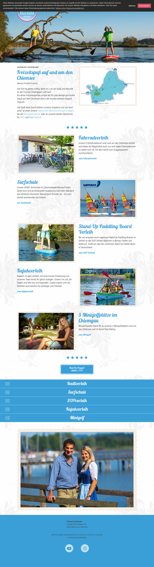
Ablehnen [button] (132, 6)
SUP (22, 117)
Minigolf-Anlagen (66, 110)
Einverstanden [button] (144, 6)
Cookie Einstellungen (91, 535)
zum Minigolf (85, 334)
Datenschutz (71, 535)
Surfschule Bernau (32, 114)
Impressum (57, 535)
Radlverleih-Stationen (47, 110)
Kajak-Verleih (35, 117)
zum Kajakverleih (25, 291)
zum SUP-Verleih (87, 252)
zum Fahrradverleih (87, 158)
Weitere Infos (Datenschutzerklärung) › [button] (70, 8)
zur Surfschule (24, 202)
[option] (77, 35)
